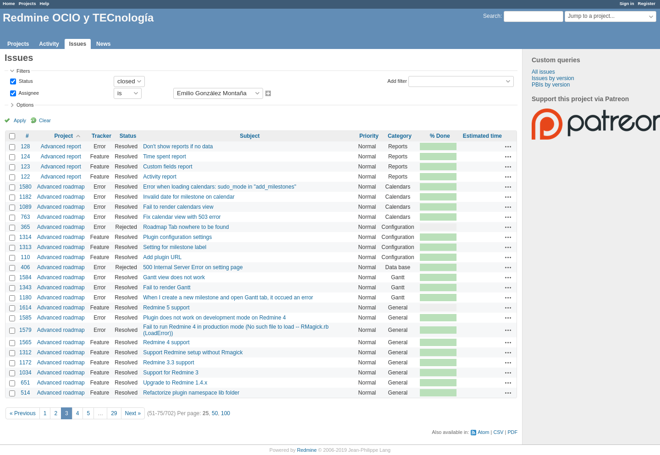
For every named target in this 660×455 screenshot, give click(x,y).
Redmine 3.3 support (168, 362)
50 (215, 413)
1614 (25, 307)
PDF (512, 432)
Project (63, 136)
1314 (25, 237)
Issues (77, 44)
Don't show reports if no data (178, 146)
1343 (25, 287)
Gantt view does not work (174, 277)
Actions (508, 146)
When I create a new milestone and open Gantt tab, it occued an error (228, 297)
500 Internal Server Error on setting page (192, 267)
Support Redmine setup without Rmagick (192, 352)
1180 (25, 297)
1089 (25, 207)
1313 (25, 247)
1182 (25, 197)
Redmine (307, 450)
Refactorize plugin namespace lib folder (191, 393)
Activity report (159, 176)
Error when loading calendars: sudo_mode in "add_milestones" (219, 187)
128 (25, 146)
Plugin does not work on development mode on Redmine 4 (214, 317)
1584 (25, 277)
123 (25, 166)
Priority (369, 136)
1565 (25, 342)
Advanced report (61, 146)
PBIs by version (551, 84)
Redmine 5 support (166, 307)
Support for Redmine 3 (170, 372)
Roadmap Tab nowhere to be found (186, 227)
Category (400, 136)
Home (9, 3)
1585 (25, 317)
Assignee (28, 92)
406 (25, 267)
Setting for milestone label (174, 247)
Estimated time (482, 136)
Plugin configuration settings (177, 237)
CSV (498, 432)
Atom (483, 432)
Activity (49, 44)
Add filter (397, 80)
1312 (25, 352)
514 (25, 393)
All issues (543, 72)
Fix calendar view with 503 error (181, 217)
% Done (440, 136)
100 (225, 413)
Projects (27, 3)
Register (646, 3)
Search (491, 16)
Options (24, 105)
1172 (25, 362)
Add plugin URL (162, 257)
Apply (20, 120)
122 (25, 176)
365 (25, 227)
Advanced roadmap (61, 187)
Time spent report (164, 156)
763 (25, 217)
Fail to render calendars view (178, 207)
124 (25, 156)
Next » (133, 413)
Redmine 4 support (166, 342)
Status (25, 80)
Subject (249, 136)
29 (114, 413)
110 (25, 257)
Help (45, 3)
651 (25, 382)
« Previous (23, 413)
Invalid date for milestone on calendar (188, 197)
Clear (45, 120)
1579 (25, 330)
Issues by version (553, 78)
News (103, 44)
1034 (25, 372)
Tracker (101, 136)
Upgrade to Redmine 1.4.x (175, 382)
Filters (23, 71)
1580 (25, 187)
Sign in (627, 3)
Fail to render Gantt (166, 287)
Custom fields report (167, 166)
